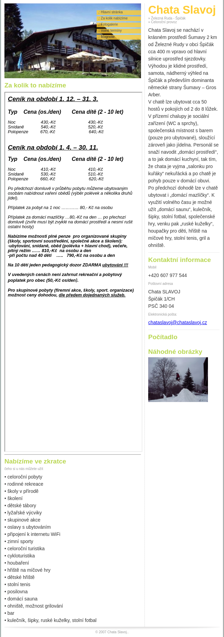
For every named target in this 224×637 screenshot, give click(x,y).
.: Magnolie (106, 37)
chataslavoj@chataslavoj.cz (177, 322)
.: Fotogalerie (108, 24)
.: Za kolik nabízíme (113, 18)
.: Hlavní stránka (110, 12)
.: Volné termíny (110, 30)
